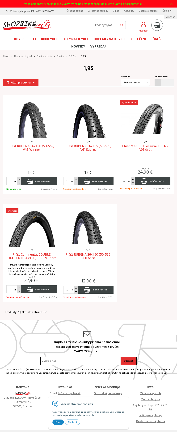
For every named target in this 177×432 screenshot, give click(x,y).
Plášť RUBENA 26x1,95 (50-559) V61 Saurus (88, 147)
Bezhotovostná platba (150, 421)
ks (15, 181)
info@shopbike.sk (69, 393)
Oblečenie (139, 39)
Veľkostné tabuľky (98, 10)
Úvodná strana (74, 10)
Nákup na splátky (150, 415)
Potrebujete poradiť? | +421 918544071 (32, 11)
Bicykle (20, 39)
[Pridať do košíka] (39, 181)
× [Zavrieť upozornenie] (171, 3)
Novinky (78, 46)
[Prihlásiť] (143, 26)
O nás (116, 10)
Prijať (58, 422)
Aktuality (129, 10)
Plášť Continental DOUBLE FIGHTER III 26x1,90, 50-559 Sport (31, 256)
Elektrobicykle (44, 39)
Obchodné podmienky (108, 393)
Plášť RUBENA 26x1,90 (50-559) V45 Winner (31, 147)
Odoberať (128, 361)
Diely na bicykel (76, 39)
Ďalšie (166, 10)
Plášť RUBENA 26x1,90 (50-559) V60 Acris (88, 256)
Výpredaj (98, 46)
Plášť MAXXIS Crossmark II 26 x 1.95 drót (145, 147)
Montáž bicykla (150, 399)
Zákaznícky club (150, 393)
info (98, 351)
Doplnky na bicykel (110, 39)
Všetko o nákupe (148, 10)
